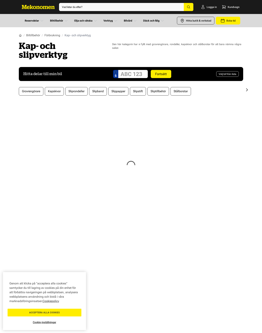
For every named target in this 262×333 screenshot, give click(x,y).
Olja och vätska (86, 20)
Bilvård (130, 20)
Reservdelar (34, 20)
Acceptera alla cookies (44, 312)
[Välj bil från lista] (227, 74)
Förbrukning (52, 35)
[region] (44, 301)
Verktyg (111, 20)
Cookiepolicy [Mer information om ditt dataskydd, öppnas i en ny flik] (50, 301)
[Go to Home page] (38, 7)
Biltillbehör (59, 20)
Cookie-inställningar (44, 322)
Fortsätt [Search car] (161, 74)
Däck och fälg (154, 20)
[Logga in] (204, 7)
